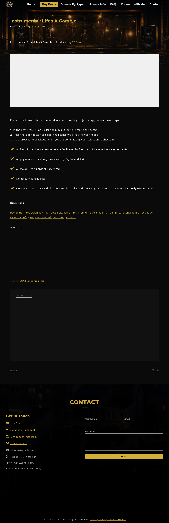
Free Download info (36, 212)
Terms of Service (116, 519)
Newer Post (14, 370)
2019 (22, 281)
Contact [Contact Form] (155, 4)
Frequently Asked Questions (47, 217)
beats (28, 281)
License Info (97, 4)
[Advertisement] (84, 249)
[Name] (103, 423)
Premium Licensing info (92, 212)
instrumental (37, 281)
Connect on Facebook (21, 430)
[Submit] (124, 456)
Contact (71, 217)
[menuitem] (31, 5)
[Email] (143, 423)
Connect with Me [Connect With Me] (133, 4)
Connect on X (16, 443)
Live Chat (13, 423)
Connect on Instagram (21, 436)
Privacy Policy (98, 519)
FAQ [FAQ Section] (113, 4)
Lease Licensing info (63, 212)
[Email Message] (124, 442)
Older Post (155, 370)
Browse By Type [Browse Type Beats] (72, 4)
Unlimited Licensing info (124, 212)
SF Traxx (77, 42)
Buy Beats (49, 4)
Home (31, 4)
